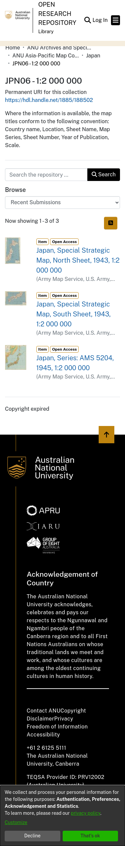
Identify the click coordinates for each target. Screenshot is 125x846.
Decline (32, 835)
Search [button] (104, 174)
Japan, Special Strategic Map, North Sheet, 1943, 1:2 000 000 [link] (78, 260)
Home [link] (12, 47)
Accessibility (43, 734)
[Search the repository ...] (46, 174)
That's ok (90, 835)
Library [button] (46, 31)
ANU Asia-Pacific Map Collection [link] (45, 55)
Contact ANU (43, 711)
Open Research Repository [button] (57, 13)
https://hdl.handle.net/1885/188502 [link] (49, 100)
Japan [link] (93, 55)
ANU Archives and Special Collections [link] (60, 47)
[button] (87, 20)
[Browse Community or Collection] (62, 202)
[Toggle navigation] (115, 20)
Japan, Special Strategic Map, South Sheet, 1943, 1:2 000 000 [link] (73, 314)
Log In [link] (100, 20)
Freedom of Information (57, 726)
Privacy (63, 719)
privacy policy (85, 813)
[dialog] (62, 816)
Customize (16, 822)
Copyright (73, 711)
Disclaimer (40, 719)
